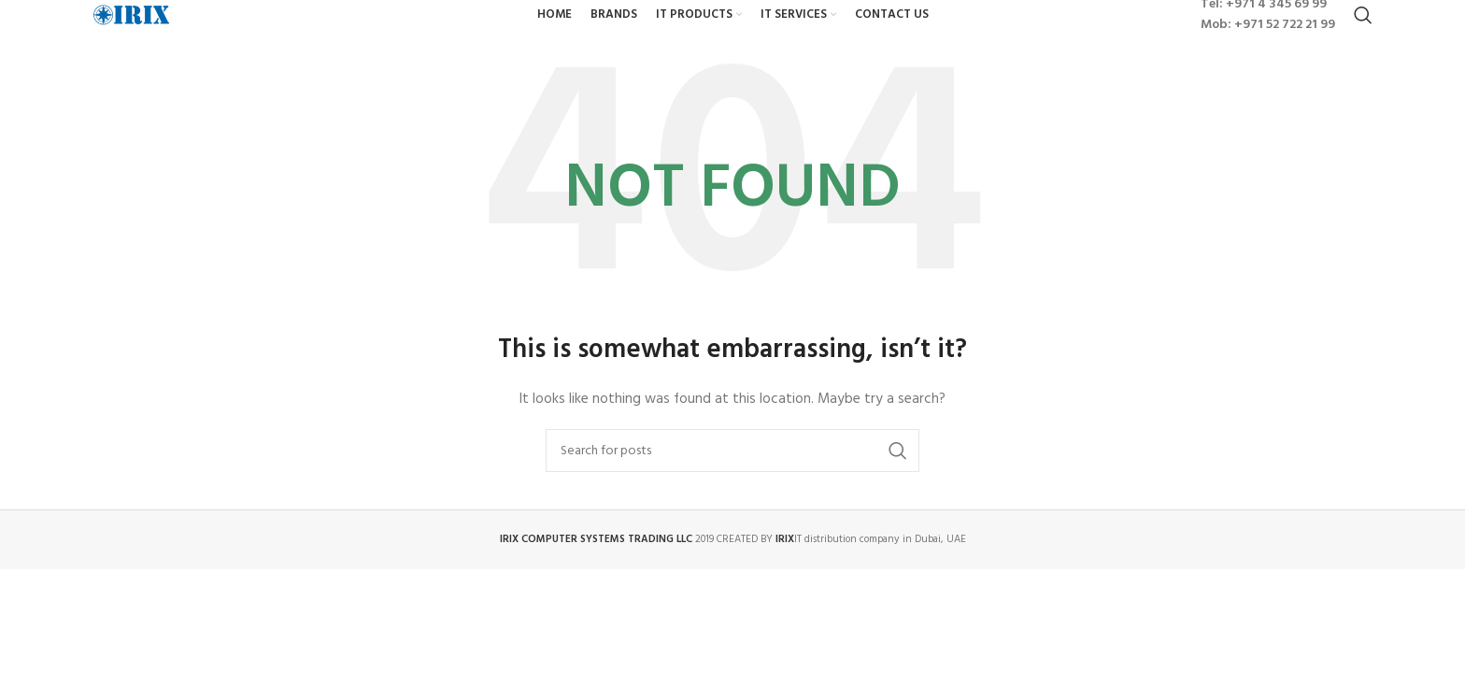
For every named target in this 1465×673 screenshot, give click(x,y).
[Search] (1363, 37)
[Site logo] (190, 38)
